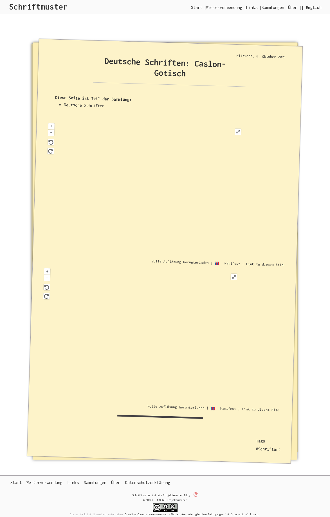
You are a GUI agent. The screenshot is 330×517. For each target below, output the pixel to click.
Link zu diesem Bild (265, 264)
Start (196, 7)
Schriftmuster (38, 6)
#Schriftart (268, 449)
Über (292, 7)
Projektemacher (173, 494)
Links (251, 7)
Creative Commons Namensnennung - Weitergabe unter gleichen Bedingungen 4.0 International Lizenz (192, 514)
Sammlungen (273, 7)
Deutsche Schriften (84, 105)
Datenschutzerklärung (147, 482)
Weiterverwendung (224, 7)
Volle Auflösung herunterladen (180, 261)
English (314, 7)
